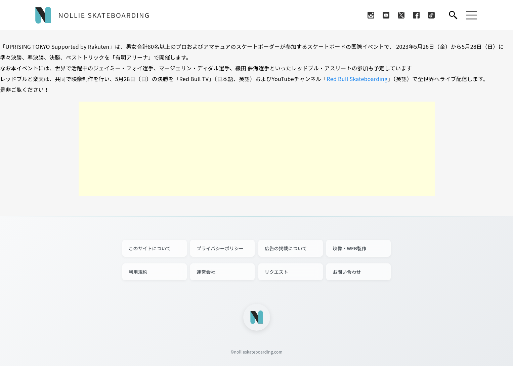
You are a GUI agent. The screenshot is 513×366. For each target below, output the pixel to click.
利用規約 (138, 271)
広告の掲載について (286, 248)
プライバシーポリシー (220, 248)
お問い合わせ (347, 271)
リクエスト (276, 271)
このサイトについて (150, 248)
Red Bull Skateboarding (357, 79)
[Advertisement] (257, 149)
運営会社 (206, 271)
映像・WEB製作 (349, 248)
